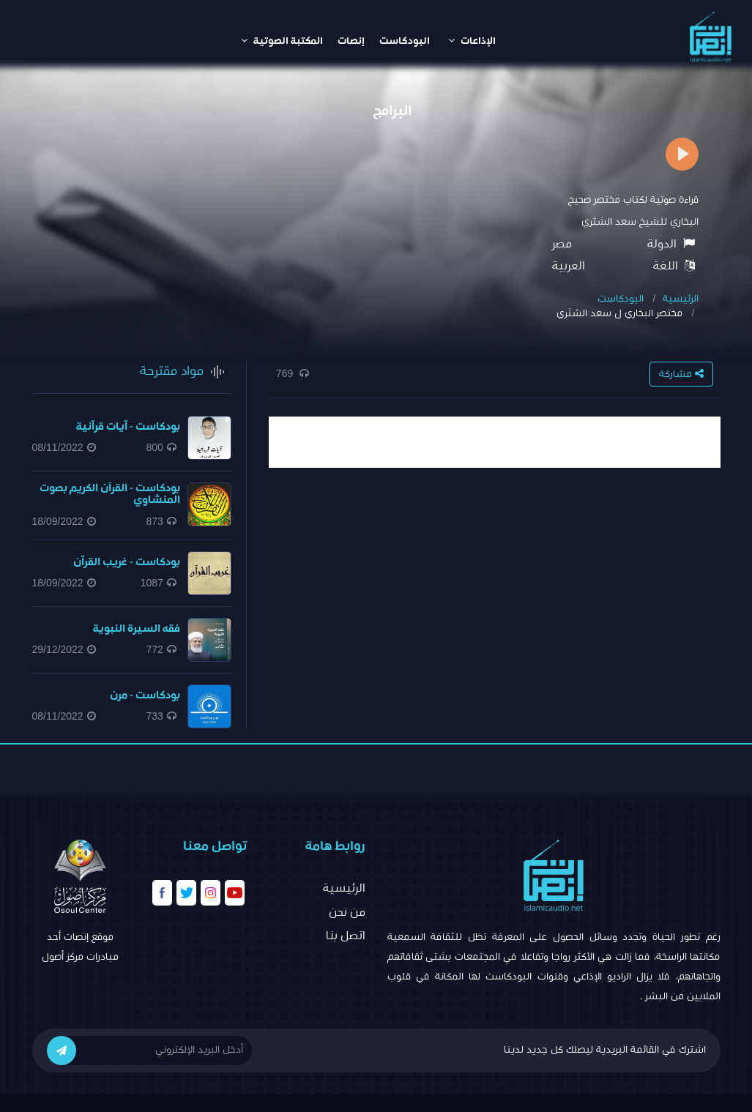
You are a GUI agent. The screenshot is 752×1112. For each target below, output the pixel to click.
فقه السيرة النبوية (136, 628)
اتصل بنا (345, 935)
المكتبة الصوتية (282, 40)
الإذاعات (472, 40)
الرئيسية (681, 299)
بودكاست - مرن (145, 695)
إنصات (351, 41)
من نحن (347, 912)
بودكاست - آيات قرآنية (128, 426)
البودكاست (404, 41)
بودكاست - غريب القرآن (126, 561)
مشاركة (681, 373)
